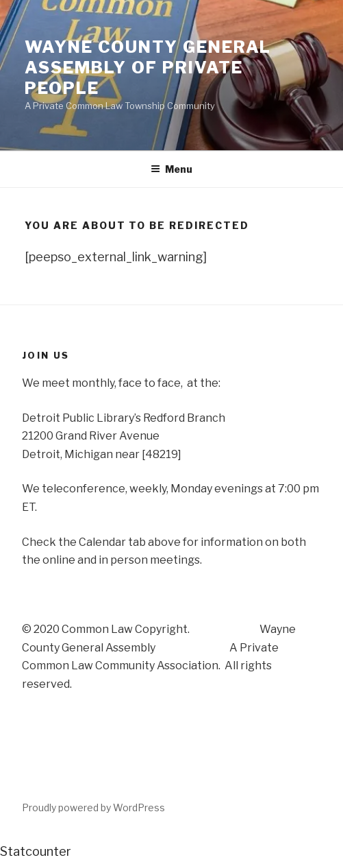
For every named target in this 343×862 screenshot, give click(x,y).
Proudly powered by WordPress (93, 807)
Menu (171, 169)
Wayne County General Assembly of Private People (148, 67)
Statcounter (35, 851)
